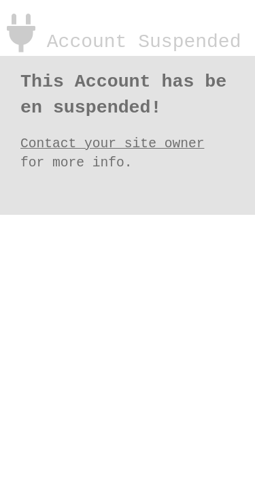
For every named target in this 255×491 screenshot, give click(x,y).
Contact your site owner (112, 141)
